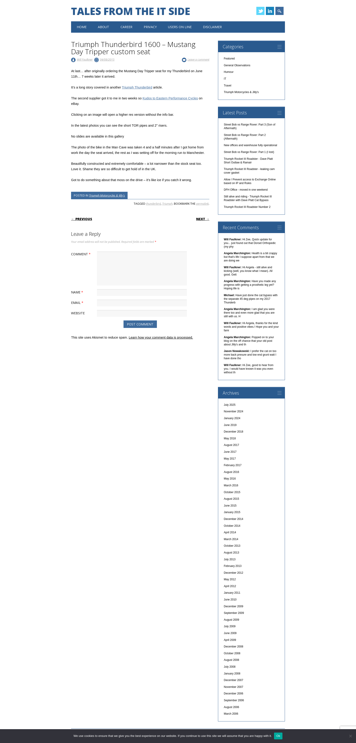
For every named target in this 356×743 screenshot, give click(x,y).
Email (77, 302)
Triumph (167, 204)
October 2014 (232, 525)
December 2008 (233, 646)
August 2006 (231, 707)
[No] (350, 736)
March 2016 (231, 485)
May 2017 (230, 458)
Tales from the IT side (130, 11)
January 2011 (232, 592)
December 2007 (233, 680)
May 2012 (230, 579)
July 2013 (229, 559)
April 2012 (230, 586)
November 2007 (233, 687)
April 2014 (230, 532)
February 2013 (233, 566)
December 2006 (233, 693)
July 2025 (229, 404)
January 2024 (232, 418)
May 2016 (230, 478)
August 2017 (231, 445)
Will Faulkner (85, 59)
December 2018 (233, 431)
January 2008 (232, 673)
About (103, 27)
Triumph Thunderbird (137, 87)
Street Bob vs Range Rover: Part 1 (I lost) (249, 152)
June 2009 (230, 633)
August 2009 (231, 619)
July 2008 (229, 666)
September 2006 (234, 700)
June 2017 (230, 451)
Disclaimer (212, 27)
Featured (229, 58)
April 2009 (230, 640)
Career (126, 27)
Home (82, 27)
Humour (229, 72)
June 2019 (230, 425)
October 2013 (232, 545)
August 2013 (231, 552)
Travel (227, 85)
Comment (81, 254)
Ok (278, 736)
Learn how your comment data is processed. (161, 337)
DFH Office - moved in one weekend (246, 189)
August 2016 (231, 472)
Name (77, 292)
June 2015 (230, 505)
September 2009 (234, 613)
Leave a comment (198, 59)
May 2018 (230, 438)
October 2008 (232, 653)
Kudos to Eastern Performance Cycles (170, 98)
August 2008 (231, 660)
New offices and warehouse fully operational (250, 145)
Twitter (260, 11)
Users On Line (180, 27)
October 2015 (232, 492)
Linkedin (270, 11)
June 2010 (230, 599)
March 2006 (231, 713)
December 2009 (233, 606)
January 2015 (232, 512)
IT (225, 78)
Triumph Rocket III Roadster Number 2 (247, 207)
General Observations (237, 65)
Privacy (150, 27)
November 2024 (233, 411)
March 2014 (231, 539)
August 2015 (231, 498)
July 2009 (229, 626)
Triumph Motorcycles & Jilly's (107, 195)
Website (78, 313)
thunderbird (153, 204)
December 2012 (233, 572)
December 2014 (233, 519)
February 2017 (233, 465)
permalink (202, 204)
